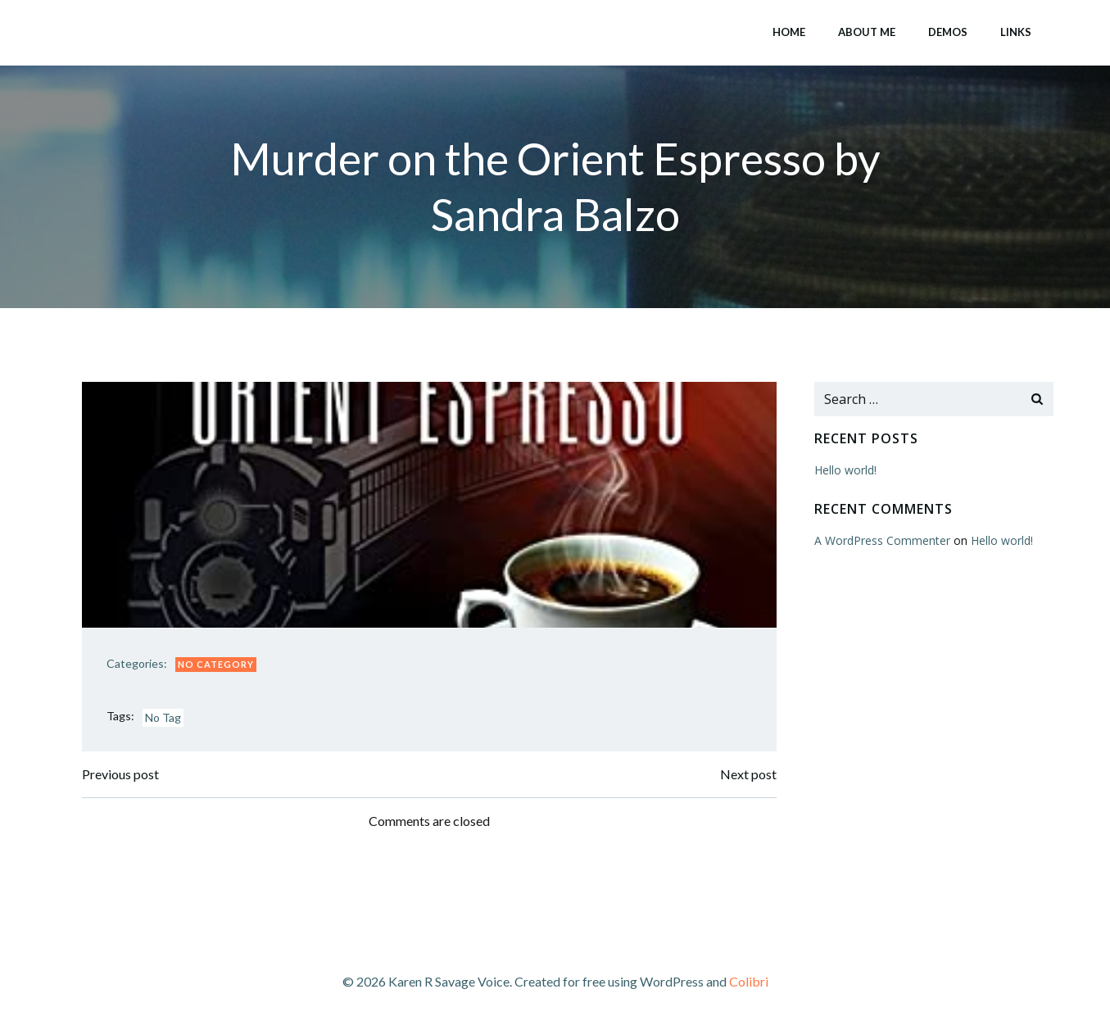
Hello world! (845, 470)
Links (1015, 32)
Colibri (748, 981)
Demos (947, 32)
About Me (866, 32)
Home (788, 32)
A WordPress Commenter (882, 540)
